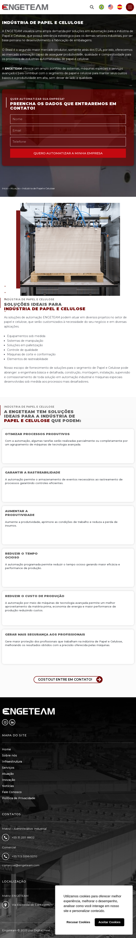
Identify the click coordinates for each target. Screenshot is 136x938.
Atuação (15, 188)
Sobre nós (9, 755)
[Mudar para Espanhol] (119, 7)
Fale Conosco (12, 792)
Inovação (8, 780)
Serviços (8, 767)
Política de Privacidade (18, 798)
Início (5, 188)
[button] (91, 7)
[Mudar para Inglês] (110, 7)
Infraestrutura (12, 761)
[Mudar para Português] (101, 7)
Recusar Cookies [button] (78, 922)
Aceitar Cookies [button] (109, 922)
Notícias (8, 786)
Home (6, 749)
